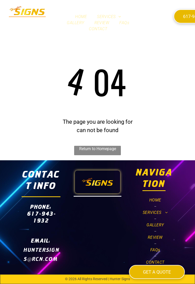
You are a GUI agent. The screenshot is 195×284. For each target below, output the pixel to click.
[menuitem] (81, 17)
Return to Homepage (97, 148)
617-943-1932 (41, 217)
